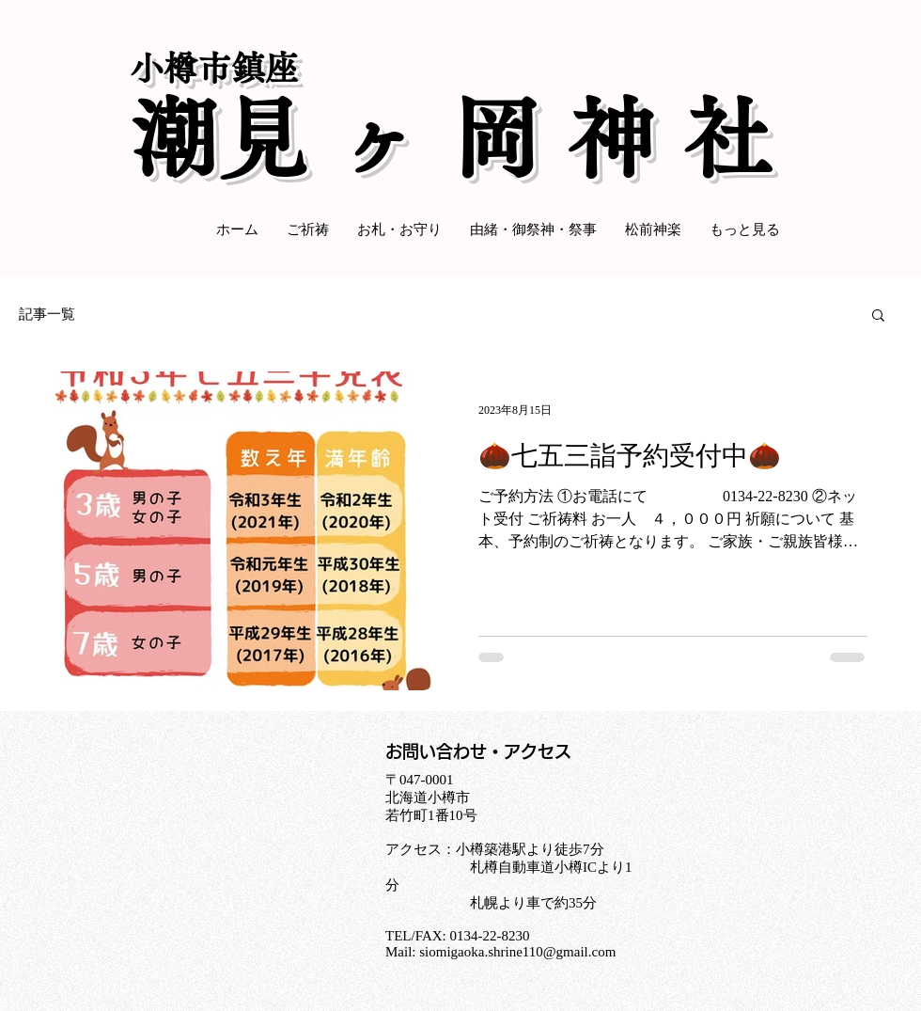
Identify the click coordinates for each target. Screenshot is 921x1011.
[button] (878, 316)
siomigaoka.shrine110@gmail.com (517, 951)
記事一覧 (47, 314)
